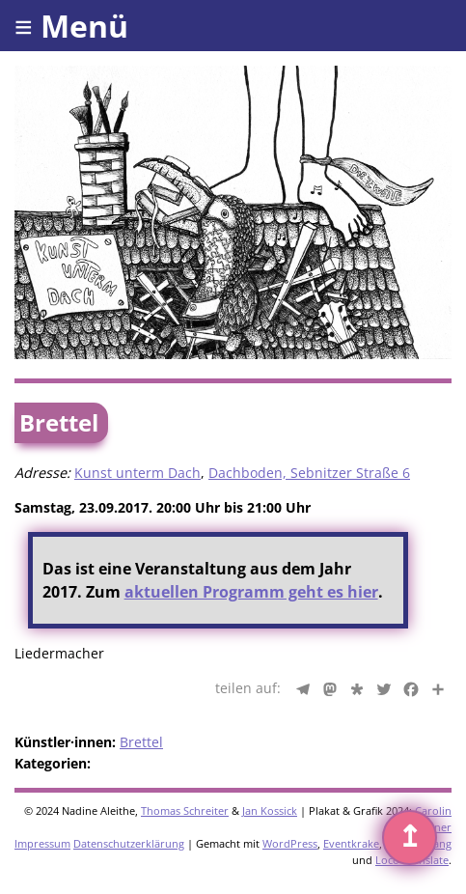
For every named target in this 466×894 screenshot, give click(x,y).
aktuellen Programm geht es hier (251, 591)
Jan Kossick (269, 810)
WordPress (289, 843)
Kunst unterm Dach (137, 472)
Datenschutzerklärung (128, 843)
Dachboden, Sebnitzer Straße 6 (309, 472)
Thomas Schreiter (185, 810)
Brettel (141, 742)
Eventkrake (351, 843)
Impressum (42, 843)
